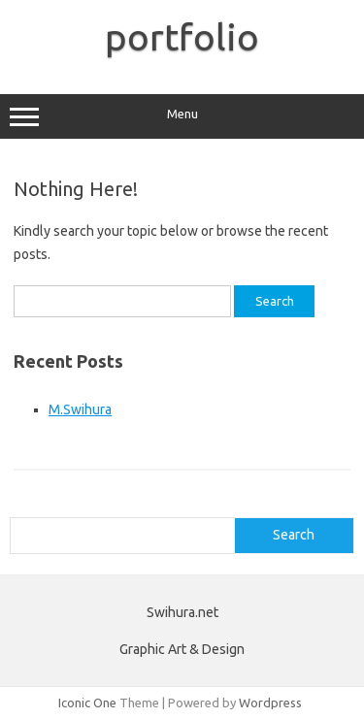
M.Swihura (80, 409)
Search (293, 534)
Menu (182, 116)
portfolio (182, 36)
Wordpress (270, 702)
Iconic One (87, 702)
